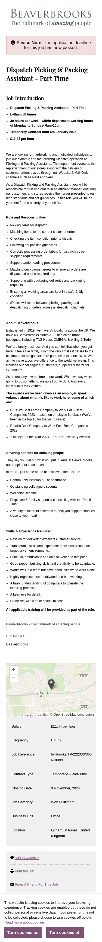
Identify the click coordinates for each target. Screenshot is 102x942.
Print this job (24, 871)
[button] (51, 684)
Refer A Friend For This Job (36, 884)
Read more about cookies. (25, 922)
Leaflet (43, 714)
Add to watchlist (26, 858)
